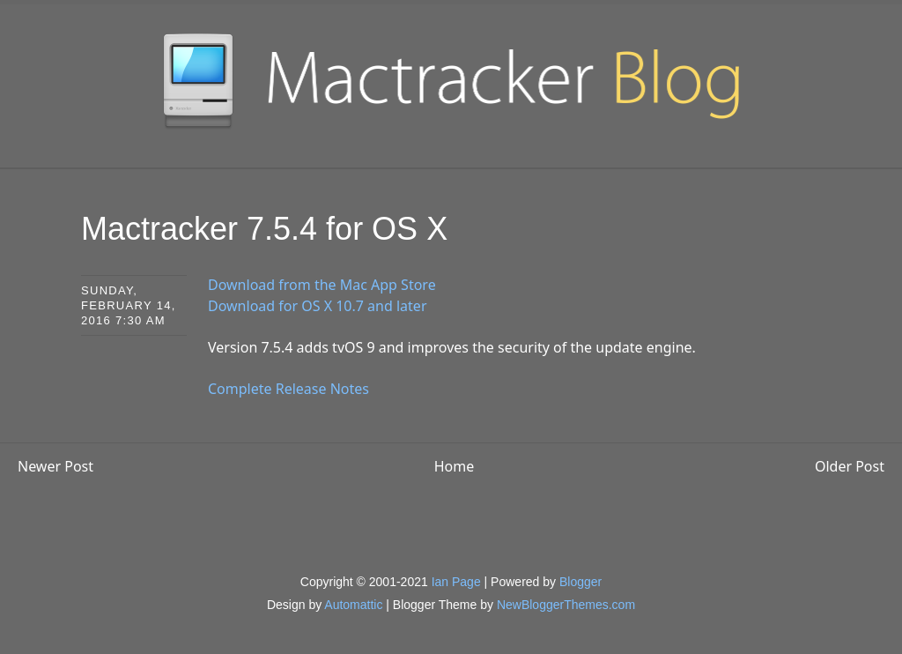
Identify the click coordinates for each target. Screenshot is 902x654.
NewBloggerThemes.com (566, 605)
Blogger (580, 582)
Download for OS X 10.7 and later (317, 306)
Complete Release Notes (288, 388)
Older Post (849, 466)
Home (454, 466)
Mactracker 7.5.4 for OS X (264, 229)
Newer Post (55, 466)
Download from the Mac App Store (322, 284)
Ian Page (456, 582)
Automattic (353, 605)
